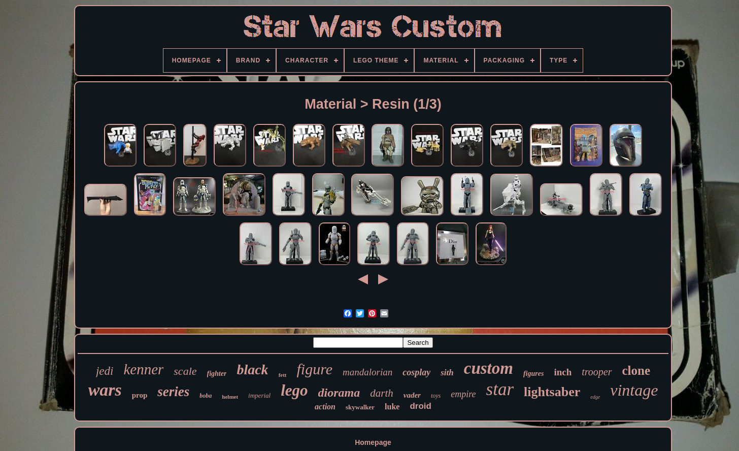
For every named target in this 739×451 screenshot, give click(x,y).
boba (205, 395)
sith (447, 372)
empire (463, 394)
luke (392, 406)
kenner (143, 369)
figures (533, 373)
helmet (230, 397)
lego (294, 390)
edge (595, 397)
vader (412, 395)
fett (283, 375)
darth (381, 393)
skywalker (360, 407)
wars (105, 389)
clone (636, 370)
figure (315, 369)
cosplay (416, 372)
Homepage (373, 442)
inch (563, 372)
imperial (259, 395)
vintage (634, 390)
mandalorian (367, 372)
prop (140, 395)
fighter (217, 373)
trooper (597, 371)
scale (185, 371)
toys (436, 395)
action (325, 406)
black (252, 369)
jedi (105, 371)
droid (420, 406)
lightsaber (552, 391)
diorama (339, 392)
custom (488, 368)
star (500, 389)
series (173, 391)
